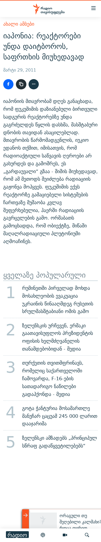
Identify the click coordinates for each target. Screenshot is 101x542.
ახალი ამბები (18, 24)
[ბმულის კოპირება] (21, 84)
